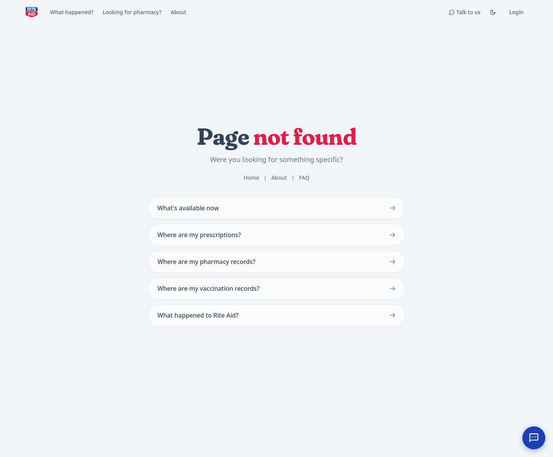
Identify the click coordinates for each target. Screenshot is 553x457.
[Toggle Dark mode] (493, 12)
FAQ (304, 177)
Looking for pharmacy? (132, 12)
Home (251, 177)
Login (516, 12)
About (179, 12)
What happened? (71, 12)
